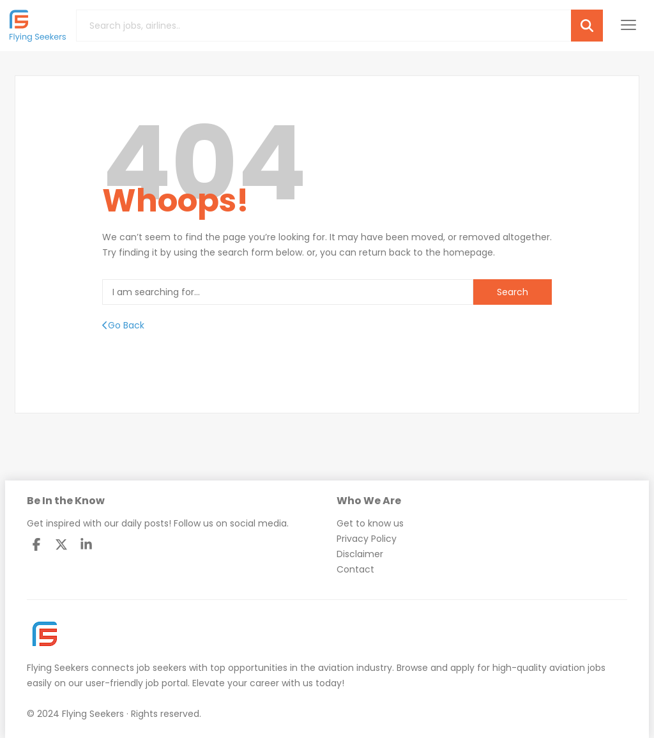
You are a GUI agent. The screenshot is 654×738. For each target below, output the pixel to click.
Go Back (123, 325)
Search (512, 292)
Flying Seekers (58, 667)
